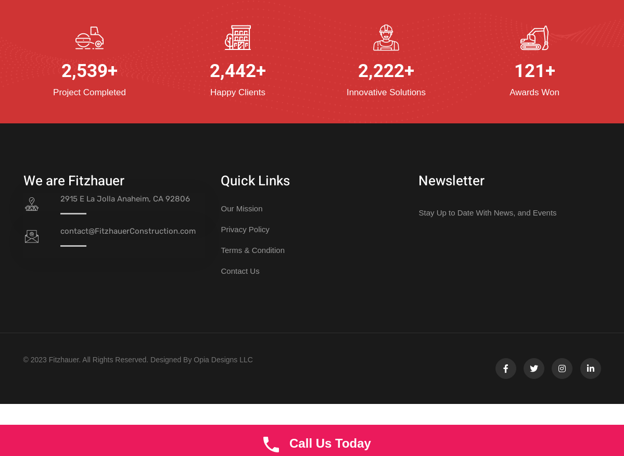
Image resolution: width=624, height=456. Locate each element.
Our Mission (241, 208)
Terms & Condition (253, 250)
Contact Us (240, 271)
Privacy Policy (245, 229)
